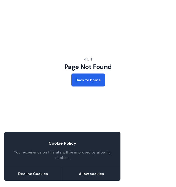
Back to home (88, 80)
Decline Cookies (33, 173)
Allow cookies (91, 173)
